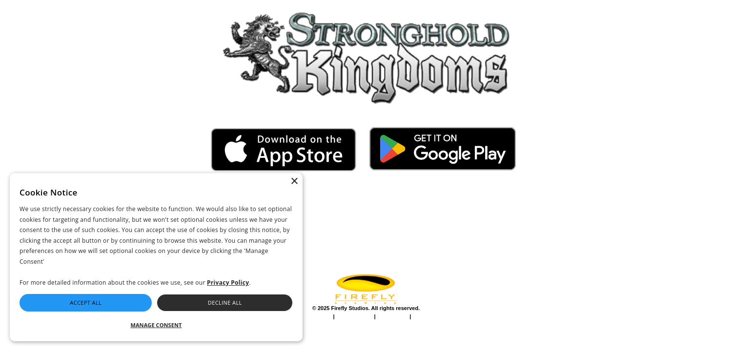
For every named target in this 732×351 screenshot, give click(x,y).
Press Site (558, 318)
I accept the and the (523, 211)
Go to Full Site (30, 6)
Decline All (225, 302)
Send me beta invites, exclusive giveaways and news (530, 228)
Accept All (86, 302)
